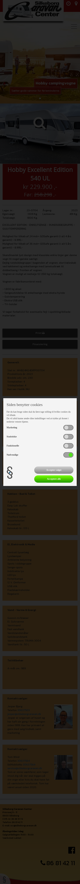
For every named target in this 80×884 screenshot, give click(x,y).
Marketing (12, 427)
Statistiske (12, 436)
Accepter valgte (54, 470)
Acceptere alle (54, 479)
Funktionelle (13, 445)
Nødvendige (12, 455)
